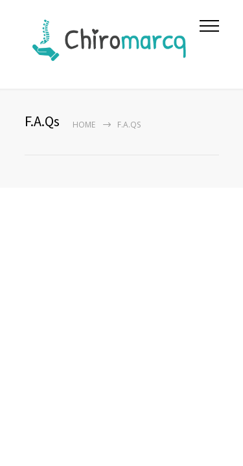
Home (84, 124)
